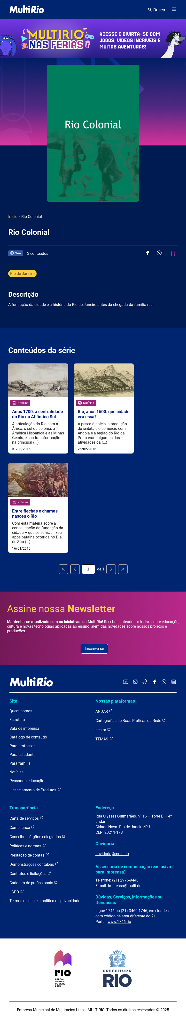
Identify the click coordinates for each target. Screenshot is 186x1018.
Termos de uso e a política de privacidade (44, 900)
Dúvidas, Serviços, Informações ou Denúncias (129, 899)
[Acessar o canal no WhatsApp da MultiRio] (164, 682)
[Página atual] (88, 569)
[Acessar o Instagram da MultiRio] (135, 682)
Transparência (23, 807)
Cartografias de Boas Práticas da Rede (130, 720)
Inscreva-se (94, 648)
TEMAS (104, 738)
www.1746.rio (119, 921)
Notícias (16, 772)
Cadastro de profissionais (33, 882)
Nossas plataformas (115, 701)
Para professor (22, 746)
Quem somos (20, 711)
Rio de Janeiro (22, 273)
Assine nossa (61, 609)
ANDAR (104, 711)
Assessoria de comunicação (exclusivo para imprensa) (133, 869)
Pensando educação (26, 780)
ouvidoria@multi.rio (112, 853)
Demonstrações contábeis (34, 864)
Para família (20, 763)
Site (13, 701)
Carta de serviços (26, 818)
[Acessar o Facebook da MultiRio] (154, 682)
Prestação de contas (29, 855)
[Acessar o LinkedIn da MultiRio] (174, 682)
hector (103, 729)
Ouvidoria (104, 843)
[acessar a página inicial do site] (26, 9)
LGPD (16, 891)
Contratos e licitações (30, 873)
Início (12, 216)
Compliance (22, 827)
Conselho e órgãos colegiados (37, 836)
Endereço (104, 807)
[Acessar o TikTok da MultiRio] (145, 682)
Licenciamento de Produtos (35, 789)
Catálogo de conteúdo (28, 737)
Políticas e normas (27, 845)
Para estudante (22, 754)
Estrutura (17, 719)
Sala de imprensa (24, 728)
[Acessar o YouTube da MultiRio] (126, 682)
